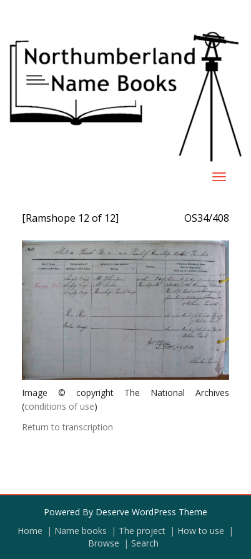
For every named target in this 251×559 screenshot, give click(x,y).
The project (142, 531)
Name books (80, 531)
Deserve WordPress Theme (151, 512)
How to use (200, 531)
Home (29, 531)
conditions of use (59, 406)
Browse (103, 543)
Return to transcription (67, 427)
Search (145, 543)
